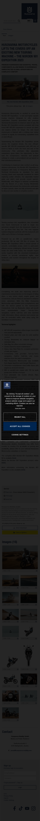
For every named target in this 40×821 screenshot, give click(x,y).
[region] (20, 410)
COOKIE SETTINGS (20, 435)
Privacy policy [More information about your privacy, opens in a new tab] (18, 408)
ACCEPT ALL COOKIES (20, 426)
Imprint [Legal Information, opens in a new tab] (23, 408)
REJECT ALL (19, 417)
